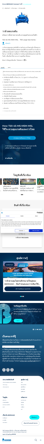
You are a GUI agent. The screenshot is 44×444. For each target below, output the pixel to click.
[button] (20, 194)
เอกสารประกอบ (23, 400)
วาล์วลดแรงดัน (21, 8)
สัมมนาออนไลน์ (23, 384)
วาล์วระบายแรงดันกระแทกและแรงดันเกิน (9, 382)
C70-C (22, 234)
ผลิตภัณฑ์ (7, 8)
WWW (14, 434)
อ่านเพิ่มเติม (9, 158)
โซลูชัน (5, 397)
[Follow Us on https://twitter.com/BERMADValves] (35, 329)
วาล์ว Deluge (5, 384)
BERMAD (3, 8)
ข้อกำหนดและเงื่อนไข (8, 430)
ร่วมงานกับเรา (5, 422)
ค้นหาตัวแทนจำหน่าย (30, 423)
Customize (22, 230)
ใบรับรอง (22, 404)
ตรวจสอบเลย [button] (27, 4)
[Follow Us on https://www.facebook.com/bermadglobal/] (41, 329)
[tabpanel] (22, 152)
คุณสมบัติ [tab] (2, 67)
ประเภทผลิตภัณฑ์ (8, 379)
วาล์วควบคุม (14, 8)
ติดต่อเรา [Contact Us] (18, 320)
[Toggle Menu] (40, 440)
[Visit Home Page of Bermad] (7, 440)
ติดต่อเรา (34, 417)
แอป (21, 409)
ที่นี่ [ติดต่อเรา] (25, 60)
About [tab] (36, 215)
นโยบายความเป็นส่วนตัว (20, 430)
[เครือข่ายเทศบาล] (11, 185)
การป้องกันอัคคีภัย (6, 402)
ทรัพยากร (24, 397)
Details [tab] (22, 215)
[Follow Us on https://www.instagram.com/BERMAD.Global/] (39, 329)
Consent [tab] (7, 215)
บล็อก (22, 382)
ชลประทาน (4, 400)
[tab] (22, 138)
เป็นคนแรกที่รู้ (9, 336)
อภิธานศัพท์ (23, 389)
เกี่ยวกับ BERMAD (9, 415)
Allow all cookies (35, 230)
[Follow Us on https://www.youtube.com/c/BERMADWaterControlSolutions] (37, 329)
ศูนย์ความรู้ (24, 379)
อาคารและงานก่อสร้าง (6, 404)
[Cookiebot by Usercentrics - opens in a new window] (38, 213)
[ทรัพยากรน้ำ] (28, 185)
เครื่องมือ (22, 402)
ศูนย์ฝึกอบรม (23, 391)
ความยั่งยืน (4, 420)
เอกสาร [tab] (9, 67)
